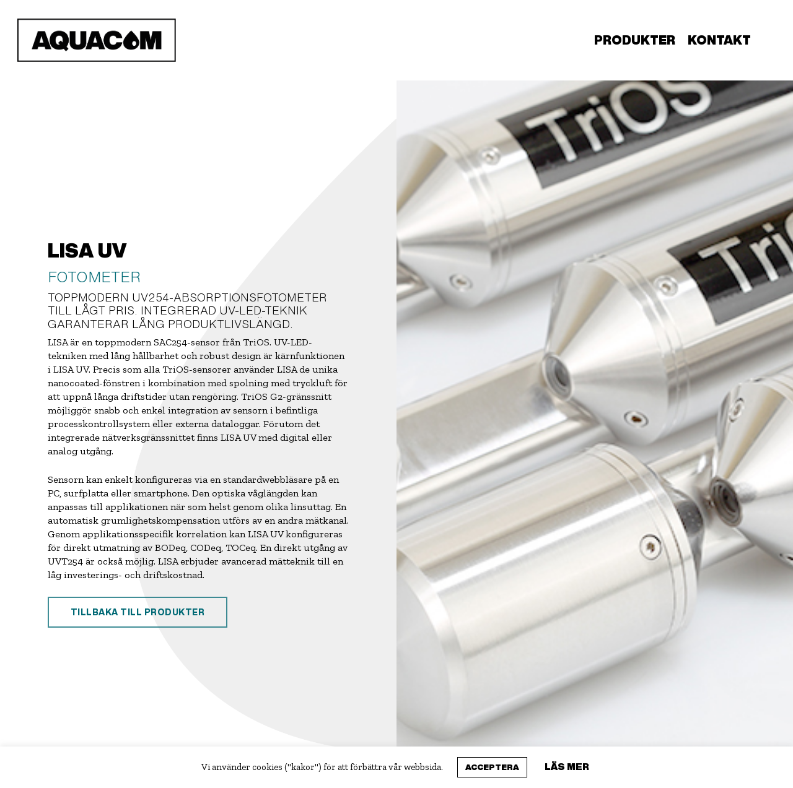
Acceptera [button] (492, 767)
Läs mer (567, 766)
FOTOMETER (94, 277)
